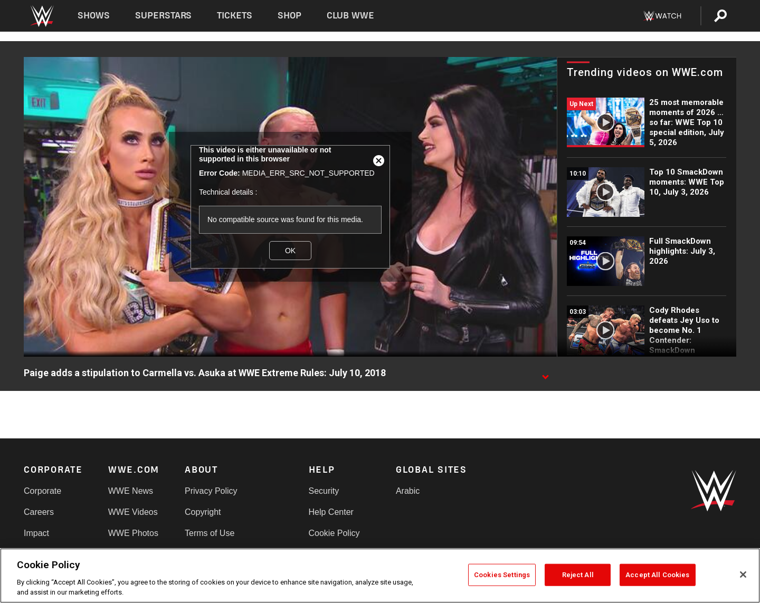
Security (324, 490)
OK (290, 250)
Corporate (42, 490)
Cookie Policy (334, 533)
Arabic (408, 490)
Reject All (578, 575)
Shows (94, 16)
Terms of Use (209, 533)
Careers (39, 512)
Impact (36, 533)
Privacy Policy (211, 490)
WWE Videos (133, 512)
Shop (289, 16)
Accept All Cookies (657, 575)
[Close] (743, 574)
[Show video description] (545, 373)
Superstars (163, 16)
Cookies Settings (502, 575)
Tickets (234, 16)
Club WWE (350, 16)
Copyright (203, 512)
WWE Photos (133, 533)
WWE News (130, 490)
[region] (380, 575)
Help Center (331, 512)
